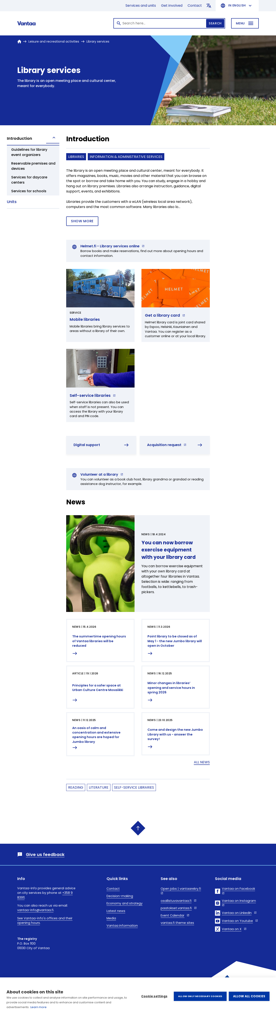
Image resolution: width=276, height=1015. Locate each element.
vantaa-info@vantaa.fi (35, 910)
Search (215, 23)
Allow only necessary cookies (200, 996)
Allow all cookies (249, 996)
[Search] (169, 23)
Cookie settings (154, 996)
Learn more (38, 1007)
